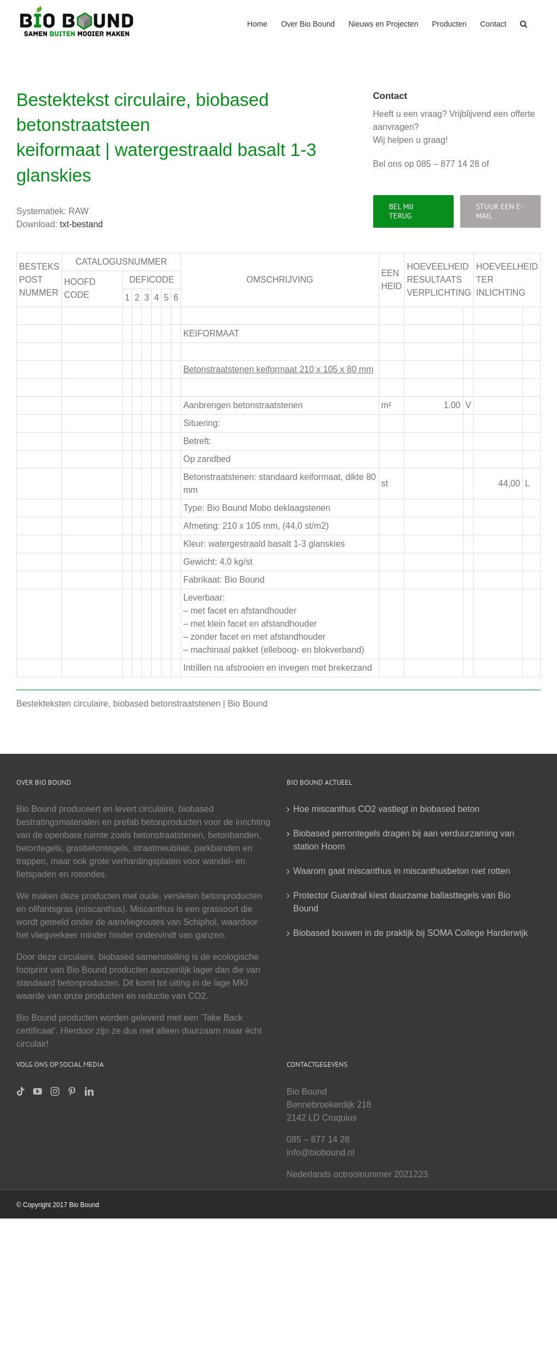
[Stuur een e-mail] (500, 211)
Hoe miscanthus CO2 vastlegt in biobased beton (386, 809)
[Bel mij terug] (413, 211)
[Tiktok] (20, 1091)
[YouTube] (37, 1091)
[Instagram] (55, 1091)
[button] (523, 23)
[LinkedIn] (89, 1091)
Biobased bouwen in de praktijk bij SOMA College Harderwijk (410, 933)
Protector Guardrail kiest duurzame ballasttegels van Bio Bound (401, 902)
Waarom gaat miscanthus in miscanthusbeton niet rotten (401, 871)
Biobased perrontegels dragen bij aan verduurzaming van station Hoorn (403, 840)
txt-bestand (81, 224)
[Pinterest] (71, 1091)
